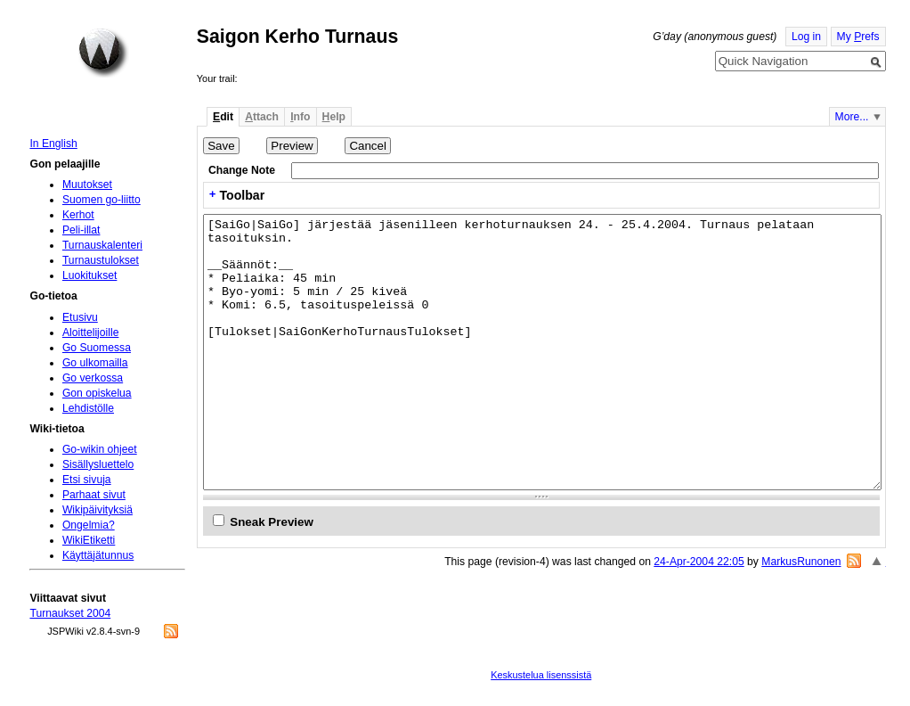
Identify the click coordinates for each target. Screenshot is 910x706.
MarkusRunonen (801, 561)
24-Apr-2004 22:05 (698, 561)
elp (333, 117)
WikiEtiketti (88, 540)
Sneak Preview (271, 522)
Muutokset (87, 184)
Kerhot (78, 215)
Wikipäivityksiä (97, 510)
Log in (806, 36)
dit (223, 117)
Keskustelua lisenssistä (541, 674)
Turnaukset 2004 (69, 613)
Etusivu (80, 317)
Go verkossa (92, 378)
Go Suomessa (96, 347)
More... (852, 117)
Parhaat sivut (94, 494)
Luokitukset (90, 275)
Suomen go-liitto (101, 199)
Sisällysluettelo (98, 464)
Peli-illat (81, 230)
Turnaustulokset (100, 260)
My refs (858, 36)
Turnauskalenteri (102, 245)
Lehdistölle (88, 408)
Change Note (241, 170)
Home (103, 52)
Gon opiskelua (97, 393)
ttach (262, 117)
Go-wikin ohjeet (99, 449)
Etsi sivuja (86, 479)
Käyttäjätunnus (98, 555)
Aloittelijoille (90, 332)
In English (53, 143)
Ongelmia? (88, 525)
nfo (300, 117)
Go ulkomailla (95, 363)
